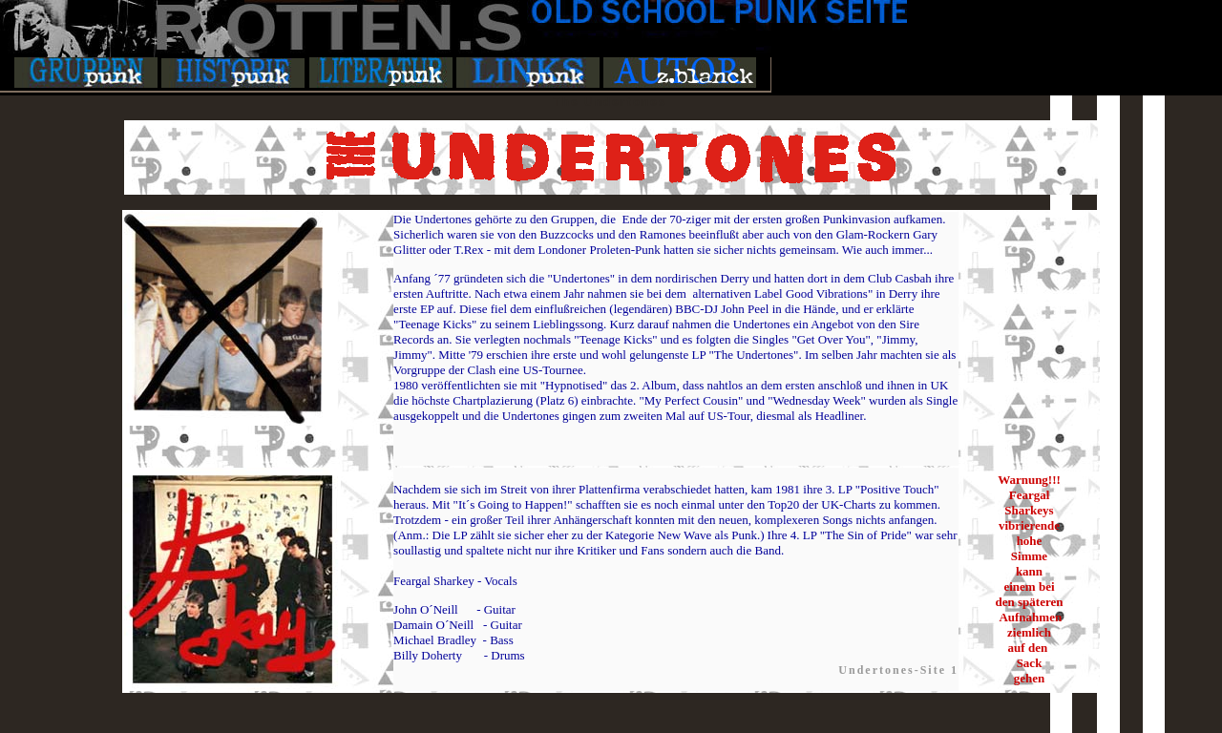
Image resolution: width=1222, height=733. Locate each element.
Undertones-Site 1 (898, 670)
